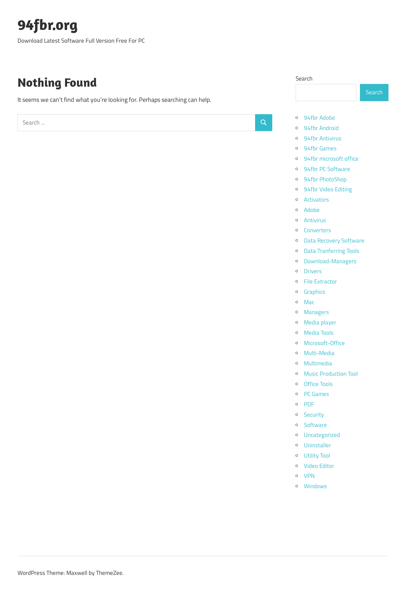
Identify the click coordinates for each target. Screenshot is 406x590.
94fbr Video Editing (328, 189)
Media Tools (318, 332)
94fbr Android (321, 128)
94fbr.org (48, 24)
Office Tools (318, 383)
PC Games (316, 393)
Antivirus (315, 220)
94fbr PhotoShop (325, 179)
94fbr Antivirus (322, 138)
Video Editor (319, 465)
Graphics (314, 291)
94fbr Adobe (319, 117)
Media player (320, 322)
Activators (316, 199)
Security (314, 414)
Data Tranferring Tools (331, 250)
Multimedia (318, 363)
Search (304, 78)
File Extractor (320, 281)
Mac (309, 302)
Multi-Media (319, 352)
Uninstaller (317, 445)
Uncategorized (322, 434)
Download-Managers (330, 261)
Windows (315, 486)
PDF (309, 404)
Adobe (312, 209)
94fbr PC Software (327, 168)
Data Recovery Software (334, 240)
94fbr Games (320, 148)
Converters (317, 230)
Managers (316, 312)
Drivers (313, 271)
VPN (309, 475)
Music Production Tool (331, 373)
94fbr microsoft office (331, 158)
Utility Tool (317, 455)
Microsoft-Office (324, 343)
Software (315, 424)
